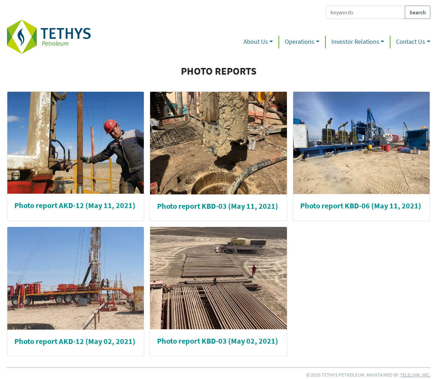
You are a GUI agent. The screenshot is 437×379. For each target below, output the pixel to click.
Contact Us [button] (410, 42)
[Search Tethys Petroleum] (365, 12)
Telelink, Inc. (415, 375)
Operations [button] (299, 42)
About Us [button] (256, 42)
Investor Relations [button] (355, 42)
